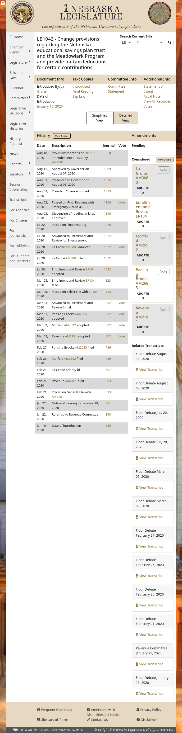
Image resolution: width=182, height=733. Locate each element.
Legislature (19, 62)
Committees (19, 97)
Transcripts (18, 199)
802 (108, 303)
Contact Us (97, 719)
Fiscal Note (152, 96)
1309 (107, 202)
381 (108, 403)
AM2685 (81, 314)
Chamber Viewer (19, 49)
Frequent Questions (54, 709)
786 (108, 347)
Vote (121, 202)
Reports (19, 163)
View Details (61, 135)
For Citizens (18, 220)
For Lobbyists (19, 245)
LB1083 (89, 153)
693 (108, 381)
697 (108, 370)
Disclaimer (146, 719)
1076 (107, 224)
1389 (107, 169)
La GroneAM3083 (142, 175)
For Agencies (19, 210)
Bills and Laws (19, 75)
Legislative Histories (17, 126)
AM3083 (71, 247)
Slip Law (79, 96)
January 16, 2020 (50, 106)
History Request (15, 141)
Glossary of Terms (52, 719)
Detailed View (125, 118)
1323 (107, 191)
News (13, 153)
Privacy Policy (148, 709)
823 (108, 280)
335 (108, 425)
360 (108, 414)
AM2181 (71, 336)
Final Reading (83, 91)
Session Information (18, 187)
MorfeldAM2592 (142, 242)
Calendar (16, 87)
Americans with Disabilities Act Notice (103, 712)
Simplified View (100, 118)
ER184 (90, 269)
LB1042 (78, 158)
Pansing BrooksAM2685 (142, 279)
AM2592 (58, 162)
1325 (107, 180)
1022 (107, 236)
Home (18, 37)
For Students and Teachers (19, 258)
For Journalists (17, 233)
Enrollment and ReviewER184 (143, 209)
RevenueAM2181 (142, 314)
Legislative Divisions (19, 110)
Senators (19, 174)
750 (108, 358)
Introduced (81, 86)
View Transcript (149, 369)
